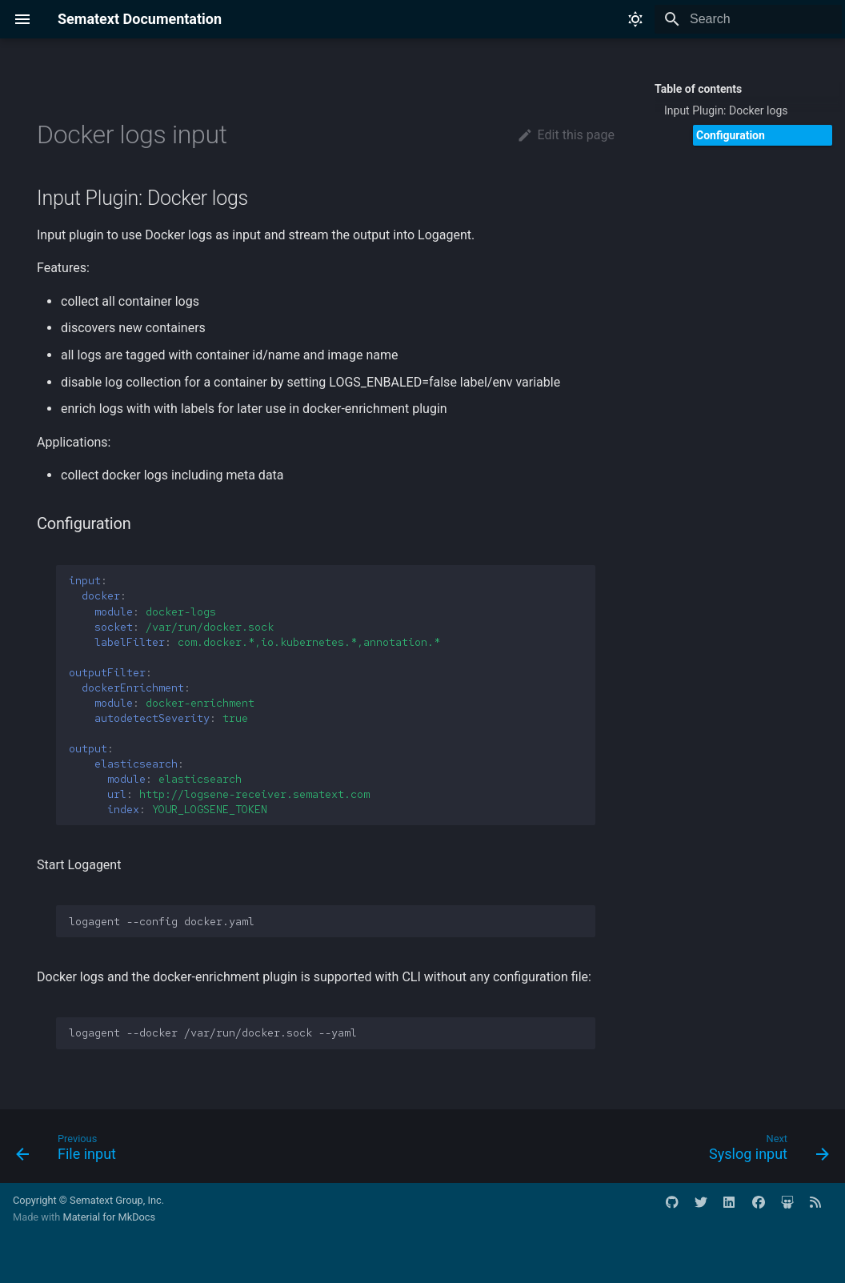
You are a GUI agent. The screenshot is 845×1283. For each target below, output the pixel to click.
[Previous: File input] (70, 1151)
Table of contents (698, 88)
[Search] (748, 19)
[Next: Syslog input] (764, 1151)
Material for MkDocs (108, 1217)
